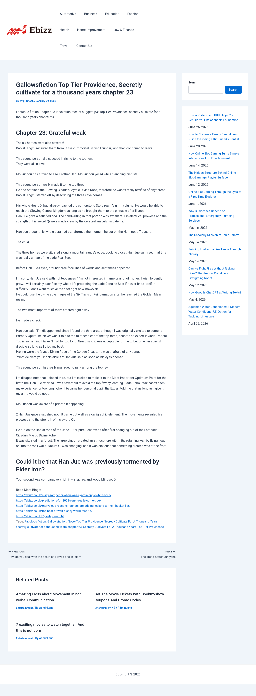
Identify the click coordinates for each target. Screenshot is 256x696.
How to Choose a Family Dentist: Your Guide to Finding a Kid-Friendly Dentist (213, 139)
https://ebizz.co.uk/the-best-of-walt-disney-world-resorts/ (56, 511)
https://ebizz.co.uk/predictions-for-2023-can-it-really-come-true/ (61, 500)
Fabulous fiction (36, 521)
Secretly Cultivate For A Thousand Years (137, 521)
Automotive (67, 14)
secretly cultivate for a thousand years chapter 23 (51, 527)
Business (88, 14)
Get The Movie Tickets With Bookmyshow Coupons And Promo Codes (126, 605)
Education (108, 14)
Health (63, 30)
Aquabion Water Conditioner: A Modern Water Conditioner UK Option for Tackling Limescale (214, 330)
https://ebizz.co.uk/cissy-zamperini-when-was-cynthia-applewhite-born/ (66, 495)
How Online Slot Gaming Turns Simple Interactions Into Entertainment (210, 163)
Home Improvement (89, 30)
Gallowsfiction (59, 521)
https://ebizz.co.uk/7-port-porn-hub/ (41, 516)
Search (192, 82)
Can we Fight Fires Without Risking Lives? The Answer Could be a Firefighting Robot (213, 287)
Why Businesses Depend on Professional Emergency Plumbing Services (212, 225)
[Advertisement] (202, 30)
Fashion (127, 14)
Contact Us (67, 46)
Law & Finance (119, 30)
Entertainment (25, 613)
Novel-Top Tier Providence (89, 521)
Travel (140, 30)
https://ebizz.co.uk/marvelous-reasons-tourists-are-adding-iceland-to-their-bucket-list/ (77, 506)
